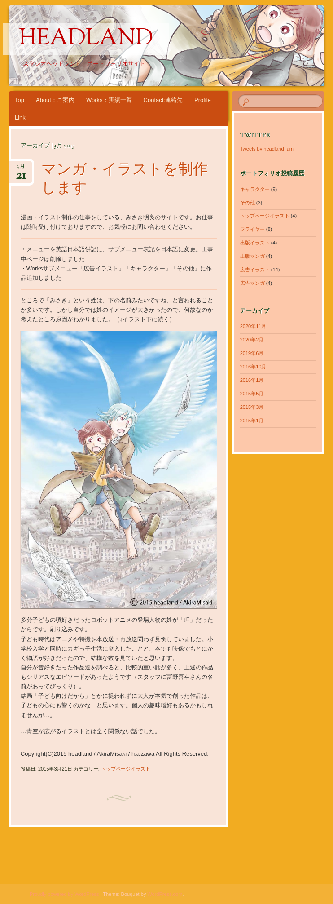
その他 (247, 202)
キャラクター (255, 189)
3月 (21, 169)
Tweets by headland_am (267, 148)
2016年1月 (252, 380)
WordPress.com (164, 894)
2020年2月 (252, 339)
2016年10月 (253, 366)
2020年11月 (253, 326)
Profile (202, 100)
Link (20, 117)
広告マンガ (252, 283)
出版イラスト (255, 242)
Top (19, 100)
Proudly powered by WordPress (64, 894)
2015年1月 (252, 420)
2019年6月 (252, 353)
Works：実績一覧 (109, 100)
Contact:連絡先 (163, 100)
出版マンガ (252, 256)
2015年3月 (252, 407)
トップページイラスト (125, 768)
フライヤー (252, 229)
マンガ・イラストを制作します (124, 179)
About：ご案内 (55, 100)
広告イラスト (255, 269)
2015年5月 (252, 393)
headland (86, 39)
